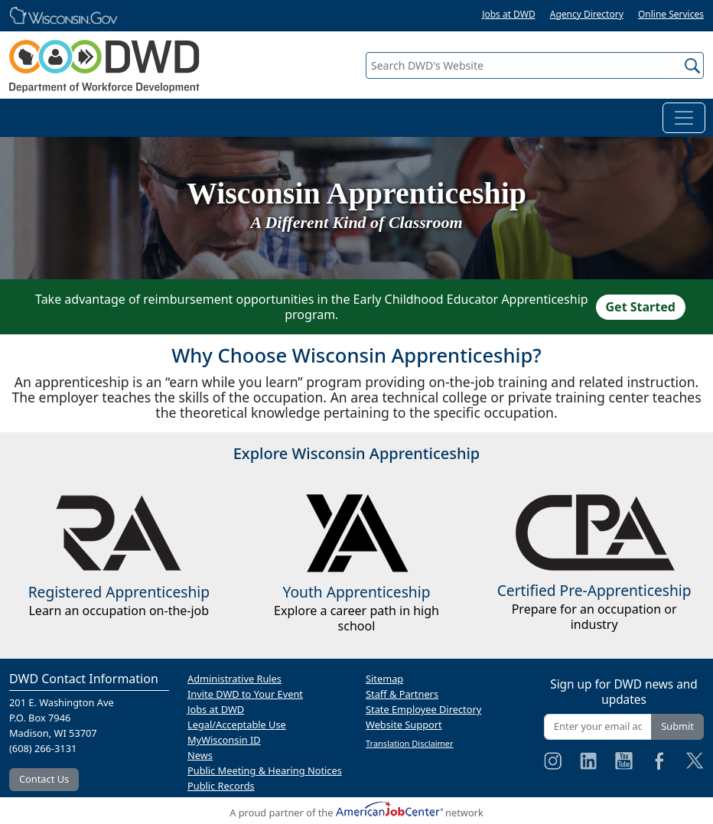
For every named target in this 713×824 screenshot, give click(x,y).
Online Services (671, 14)
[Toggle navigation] (684, 118)
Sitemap (384, 679)
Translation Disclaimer (410, 743)
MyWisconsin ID (224, 740)
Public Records (221, 786)
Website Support (404, 724)
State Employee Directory (423, 709)
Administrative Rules (234, 679)
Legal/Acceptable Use (236, 724)
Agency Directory (586, 14)
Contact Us (44, 779)
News (200, 755)
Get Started (641, 306)
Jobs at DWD (509, 14)
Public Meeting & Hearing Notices (264, 770)
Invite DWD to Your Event (245, 694)
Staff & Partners (402, 694)
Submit (677, 726)
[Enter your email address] (598, 726)
